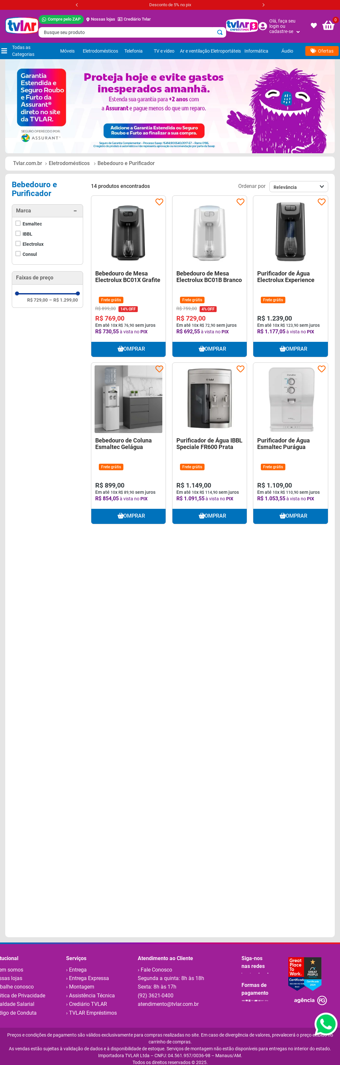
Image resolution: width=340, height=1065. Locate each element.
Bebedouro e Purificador (126, 163)
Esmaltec (32, 223)
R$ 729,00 (37, 300)
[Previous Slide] (77, 5)
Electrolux (33, 244)
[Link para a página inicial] (28, 163)
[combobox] (132, 32)
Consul (30, 254)
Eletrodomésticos (69, 163)
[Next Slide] (263, 5)
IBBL (27, 234)
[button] (47, 211)
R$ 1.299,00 (63, 300)
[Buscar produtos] (221, 32)
